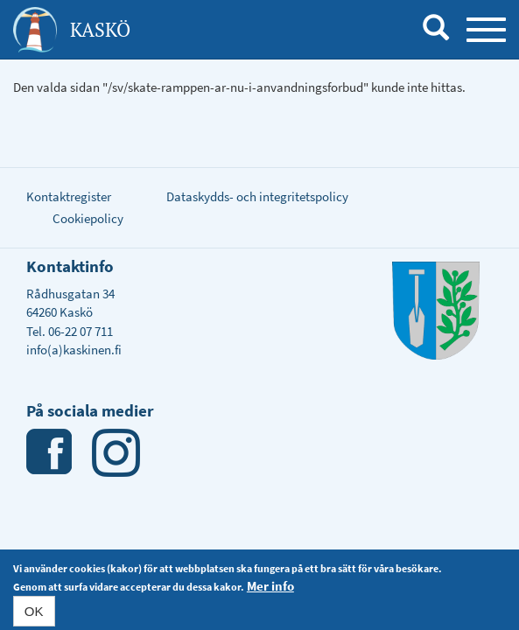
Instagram (116, 453)
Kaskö (100, 29)
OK (34, 613)
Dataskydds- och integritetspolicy (257, 196)
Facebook (50, 453)
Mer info (270, 587)
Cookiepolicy (88, 218)
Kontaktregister (68, 196)
